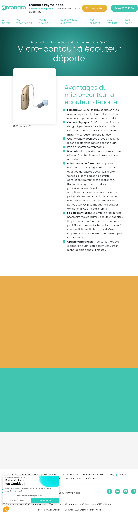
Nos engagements (24, 21)
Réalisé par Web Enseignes (50, 509)
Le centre (6, 21)
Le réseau (90, 478)
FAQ (112, 475)
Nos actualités (70, 475)
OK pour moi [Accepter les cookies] (45, 500)
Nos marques (51, 475)
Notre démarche (45, 21)
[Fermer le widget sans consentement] (15, 477)
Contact (124, 475)
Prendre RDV (94, 8)
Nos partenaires (30, 475)
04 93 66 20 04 (124, 8)
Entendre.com (73, 478)
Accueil (13, 475)
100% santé (128, 21)
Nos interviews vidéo (94, 475)
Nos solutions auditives (68, 21)
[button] (5, 509)
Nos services (95, 21)
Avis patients (112, 21)
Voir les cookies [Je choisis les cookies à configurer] (17, 500)
